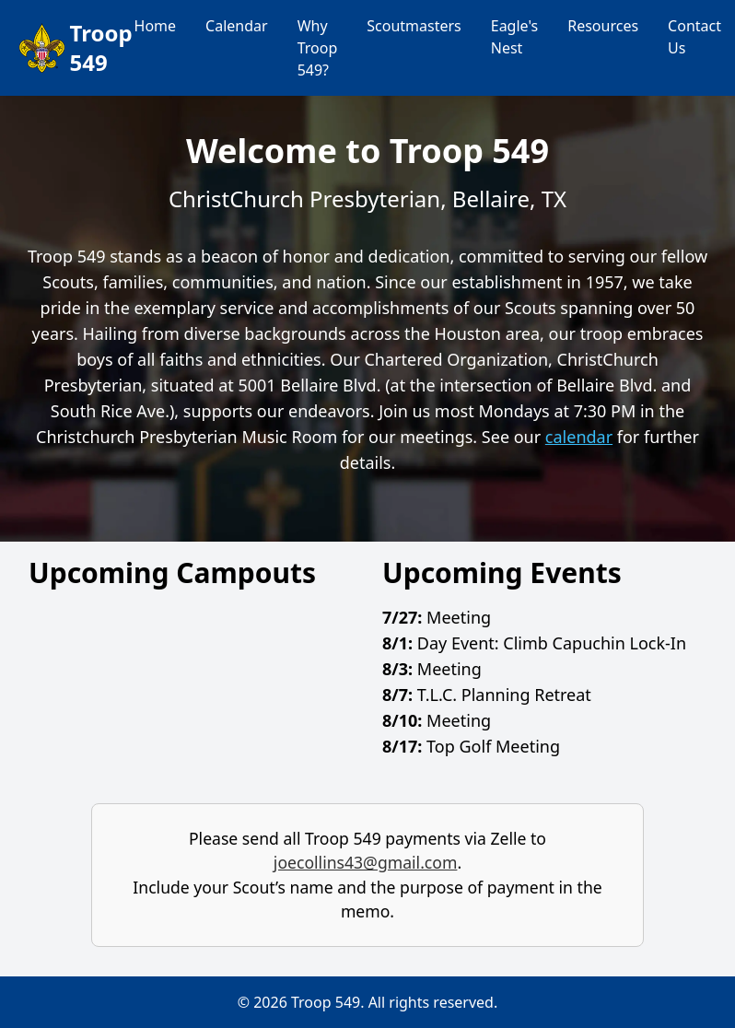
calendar (578, 437)
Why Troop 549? (318, 48)
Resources (602, 26)
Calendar (236, 26)
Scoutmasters (414, 26)
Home (155, 26)
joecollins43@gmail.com (366, 862)
